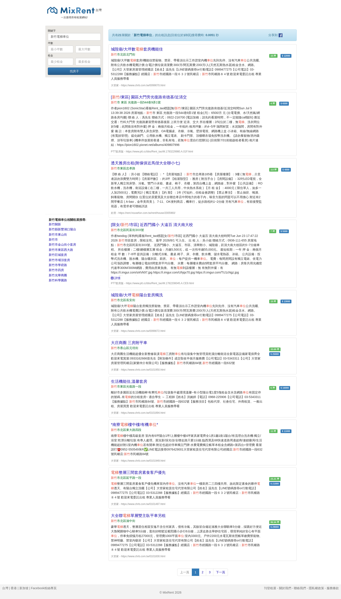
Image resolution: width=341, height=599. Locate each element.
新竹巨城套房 (58, 254)
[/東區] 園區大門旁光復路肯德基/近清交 (149, 97)
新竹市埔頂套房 (59, 260)
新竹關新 (55, 224)
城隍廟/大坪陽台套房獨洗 (137, 295)
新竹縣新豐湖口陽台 (62, 229)
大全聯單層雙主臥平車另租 (138, 515)
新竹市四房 (56, 270)
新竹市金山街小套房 (62, 244)
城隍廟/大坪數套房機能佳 (137, 49)
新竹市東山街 (58, 234)
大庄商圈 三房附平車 (129, 343)
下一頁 (220, 572)
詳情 (115, 278)
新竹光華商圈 (58, 275)
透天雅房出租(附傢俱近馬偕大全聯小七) (145, 163)
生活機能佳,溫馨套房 (129, 381)
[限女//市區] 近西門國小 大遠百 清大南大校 (152, 225)
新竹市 (53, 239)
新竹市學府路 (58, 265)
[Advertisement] (74, 145)
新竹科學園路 (58, 280)
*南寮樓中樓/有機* (134, 424)
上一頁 (184, 572)
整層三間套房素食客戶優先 (138, 472)
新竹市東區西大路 (61, 249)
